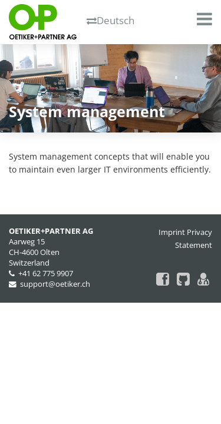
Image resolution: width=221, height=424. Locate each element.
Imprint (172, 232)
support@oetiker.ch (55, 284)
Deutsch (110, 20)
